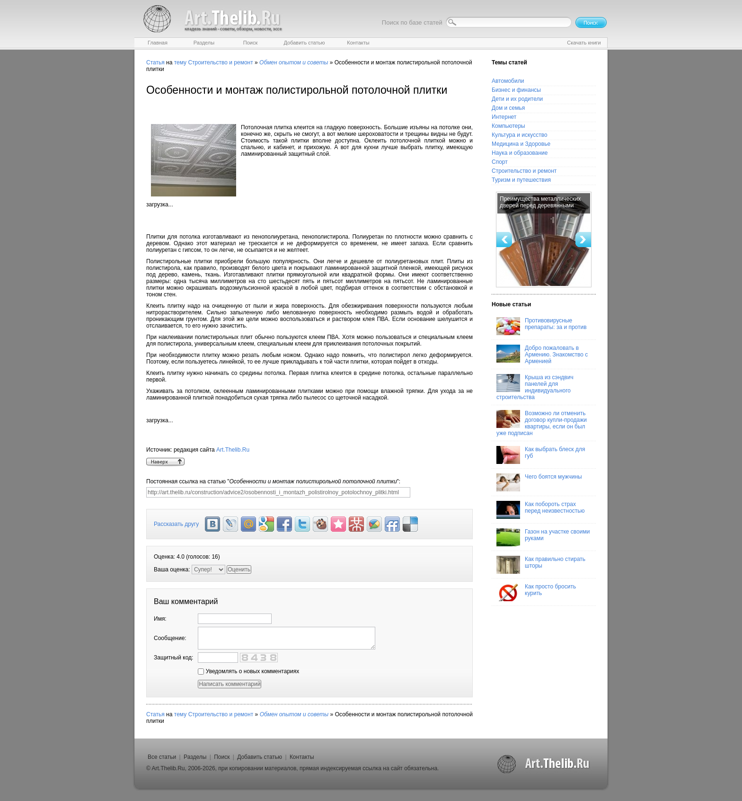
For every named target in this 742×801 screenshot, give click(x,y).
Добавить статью (259, 757)
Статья (155, 62)
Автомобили (508, 81)
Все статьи (162, 757)
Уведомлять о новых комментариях (248, 671)
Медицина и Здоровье (521, 144)
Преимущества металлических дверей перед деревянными (540, 202)
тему (180, 62)
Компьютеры (508, 126)
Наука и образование (520, 153)
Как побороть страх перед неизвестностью (540, 510)
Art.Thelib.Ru (232, 449)
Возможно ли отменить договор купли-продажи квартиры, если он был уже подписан (541, 423)
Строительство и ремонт (220, 62)
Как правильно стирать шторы (540, 565)
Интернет (504, 117)
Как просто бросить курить (536, 592)
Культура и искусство (520, 135)
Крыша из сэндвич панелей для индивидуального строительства (535, 387)
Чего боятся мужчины (539, 482)
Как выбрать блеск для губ (540, 455)
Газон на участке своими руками (543, 537)
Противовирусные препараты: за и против (541, 326)
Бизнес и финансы (516, 90)
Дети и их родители (517, 99)
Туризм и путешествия (521, 180)
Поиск (222, 757)
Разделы (195, 757)
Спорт (500, 162)
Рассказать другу (176, 524)
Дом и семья (508, 108)
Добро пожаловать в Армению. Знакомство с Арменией (542, 355)
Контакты (302, 757)
